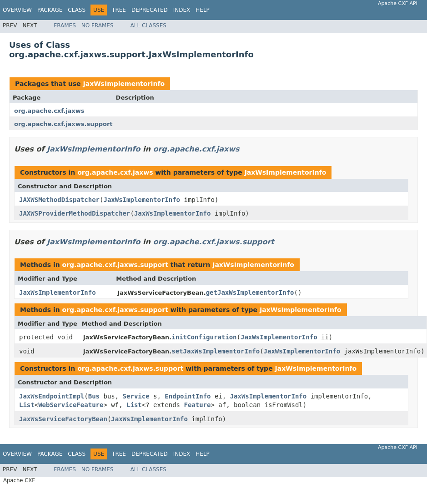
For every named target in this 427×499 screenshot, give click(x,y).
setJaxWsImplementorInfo (215, 351)
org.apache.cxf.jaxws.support (63, 124)
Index (182, 10)
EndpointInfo (188, 396)
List (27, 404)
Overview (17, 10)
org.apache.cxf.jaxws (49, 110)
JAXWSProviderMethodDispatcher (74, 213)
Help (203, 10)
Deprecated (149, 10)
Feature (197, 404)
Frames (65, 25)
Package (49, 10)
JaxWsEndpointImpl (51, 396)
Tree (119, 10)
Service (136, 396)
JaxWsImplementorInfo (124, 83)
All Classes (148, 25)
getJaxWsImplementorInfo (250, 292)
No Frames (97, 25)
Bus (94, 396)
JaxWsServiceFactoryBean (63, 419)
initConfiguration (203, 337)
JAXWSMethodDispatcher (59, 199)
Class (76, 10)
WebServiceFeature (70, 404)
